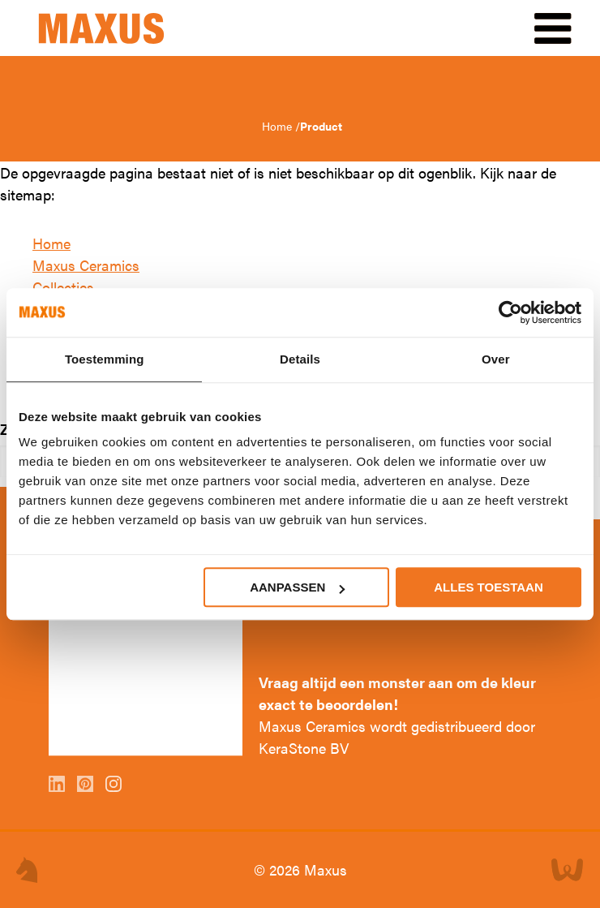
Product (321, 126)
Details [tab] (300, 359)
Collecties (63, 287)
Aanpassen (297, 587)
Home (278, 126)
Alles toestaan (488, 587)
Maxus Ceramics (85, 265)
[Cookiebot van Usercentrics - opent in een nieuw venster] (510, 312)
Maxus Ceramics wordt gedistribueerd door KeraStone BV (397, 737)
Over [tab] (496, 359)
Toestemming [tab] (104, 359)
